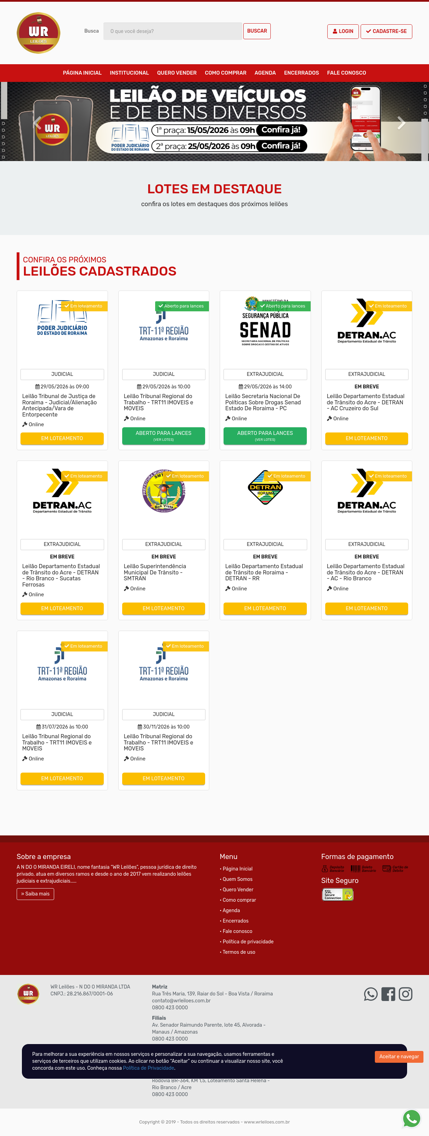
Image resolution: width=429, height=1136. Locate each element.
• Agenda (230, 911)
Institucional (129, 73)
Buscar (257, 31)
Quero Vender (177, 73)
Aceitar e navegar (399, 1057)
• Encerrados (234, 921)
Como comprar (225, 73)
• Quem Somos (236, 879)
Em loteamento (62, 438)
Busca (91, 31)
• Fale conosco (236, 931)
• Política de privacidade (247, 942)
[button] (32, 121)
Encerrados (301, 73)
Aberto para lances (164, 436)
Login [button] (343, 31)
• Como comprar (238, 900)
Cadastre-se (386, 31)
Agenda (265, 73)
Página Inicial (82, 73)
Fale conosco (346, 73)
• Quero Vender (236, 890)
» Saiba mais (35, 894)
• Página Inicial (236, 869)
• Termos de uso (237, 952)
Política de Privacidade (148, 1068)
